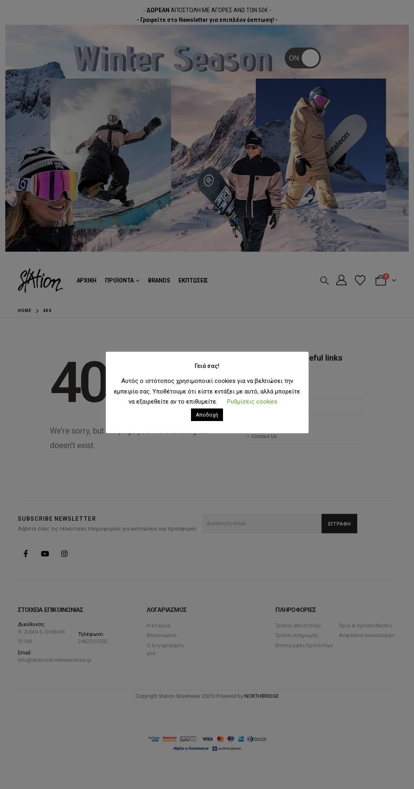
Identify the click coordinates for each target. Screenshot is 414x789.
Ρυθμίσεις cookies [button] (252, 401)
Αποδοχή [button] (207, 415)
